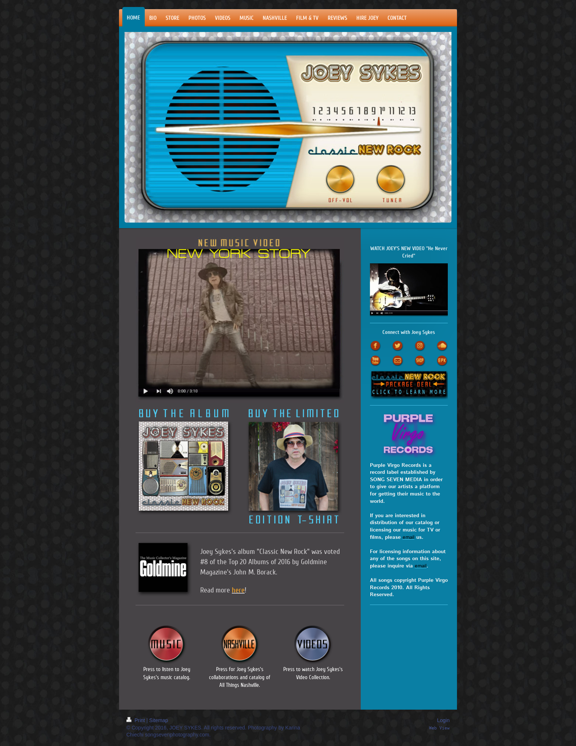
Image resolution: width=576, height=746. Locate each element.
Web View (439, 728)
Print (136, 720)
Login (443, 720)
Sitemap (158, 720)
